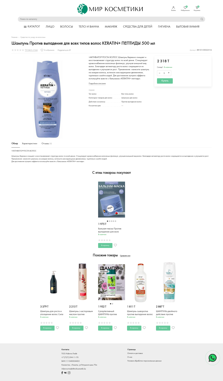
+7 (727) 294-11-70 (70, 357)
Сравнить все (125, 256)
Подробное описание (97, 83)
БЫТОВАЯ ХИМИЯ (187, 26)
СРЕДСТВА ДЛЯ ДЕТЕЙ (137, 26)
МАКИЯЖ (111, 26)
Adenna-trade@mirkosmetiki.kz (74, 369)
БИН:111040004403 (71, 361)
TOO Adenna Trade (69, 354)
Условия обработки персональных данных (144, 361)
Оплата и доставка (135, 353)
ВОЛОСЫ (66, 26)
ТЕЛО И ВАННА (89, 26)
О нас (129, 357)
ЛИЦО (50, 26)
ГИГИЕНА (164, 26)
